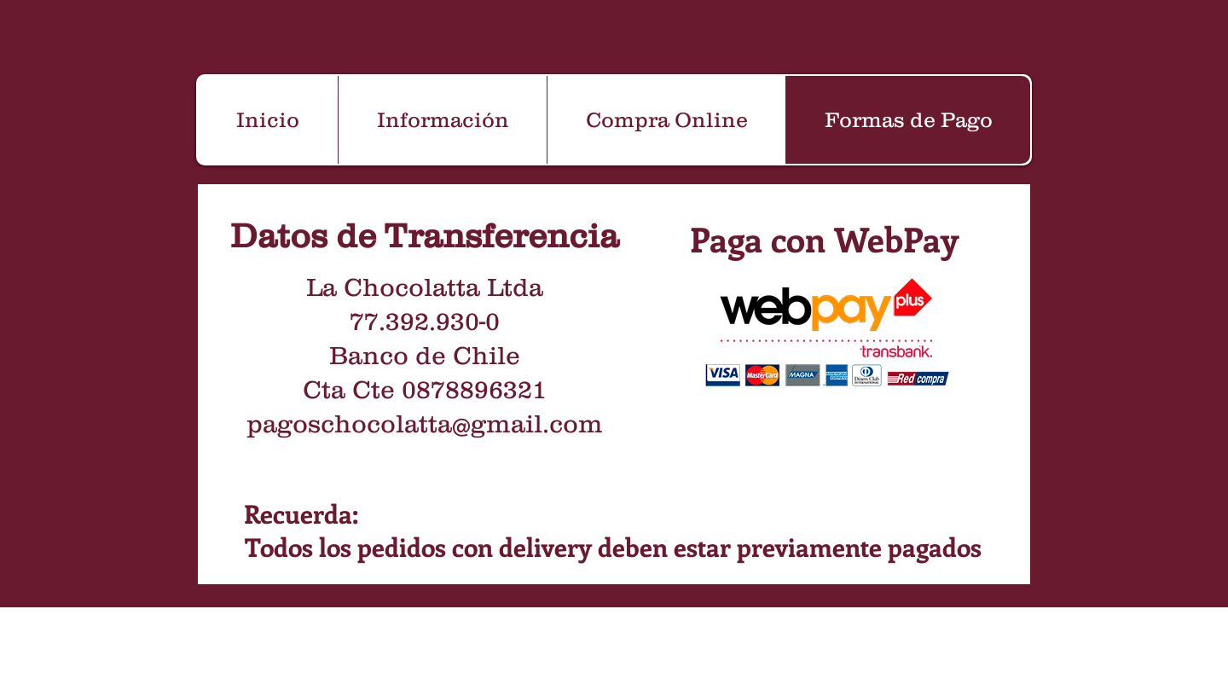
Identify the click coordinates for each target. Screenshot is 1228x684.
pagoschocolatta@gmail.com (424, 423)
